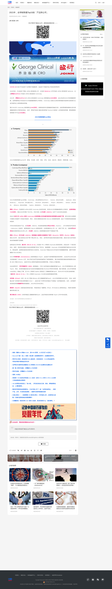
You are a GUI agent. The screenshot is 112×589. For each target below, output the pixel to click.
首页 (17, 2)
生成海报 (12, 450)
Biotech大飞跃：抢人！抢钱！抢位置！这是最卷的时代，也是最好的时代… (33, 355)
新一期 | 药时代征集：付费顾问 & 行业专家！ (25, 368)
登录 (99, 2)
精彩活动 (36, 2)
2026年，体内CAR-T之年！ (90, 68)
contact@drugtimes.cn (57, 584)
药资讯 (22, 2)
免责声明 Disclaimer (57, 575)
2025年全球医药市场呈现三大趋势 (91, 54)
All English (63, 2)
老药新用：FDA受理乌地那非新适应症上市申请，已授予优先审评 (42, 508)
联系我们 (72, 2)
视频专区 (29, 2)
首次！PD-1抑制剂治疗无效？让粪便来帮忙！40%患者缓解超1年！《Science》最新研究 (19, 508)
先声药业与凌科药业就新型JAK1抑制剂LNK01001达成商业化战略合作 (32, 364)
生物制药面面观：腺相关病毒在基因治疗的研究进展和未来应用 (65, 507)
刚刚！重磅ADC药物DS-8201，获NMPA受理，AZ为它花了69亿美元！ (32, 352)
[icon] (88, 579)
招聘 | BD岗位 (16, 374)
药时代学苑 (56, 2)
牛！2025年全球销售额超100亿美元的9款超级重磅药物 (93, 46)
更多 (101, 34)
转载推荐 (24, 16)
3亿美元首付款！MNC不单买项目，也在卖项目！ (93, 38)
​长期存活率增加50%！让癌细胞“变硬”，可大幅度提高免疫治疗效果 (19, 484)
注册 (103, 2)
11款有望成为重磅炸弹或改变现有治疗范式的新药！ (92, 61)
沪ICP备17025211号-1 (50, 582)
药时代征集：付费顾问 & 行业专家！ (22, 371)
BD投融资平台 (45, 2)
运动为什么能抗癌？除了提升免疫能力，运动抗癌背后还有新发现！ (65, 484)
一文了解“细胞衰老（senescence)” (38, 484)
